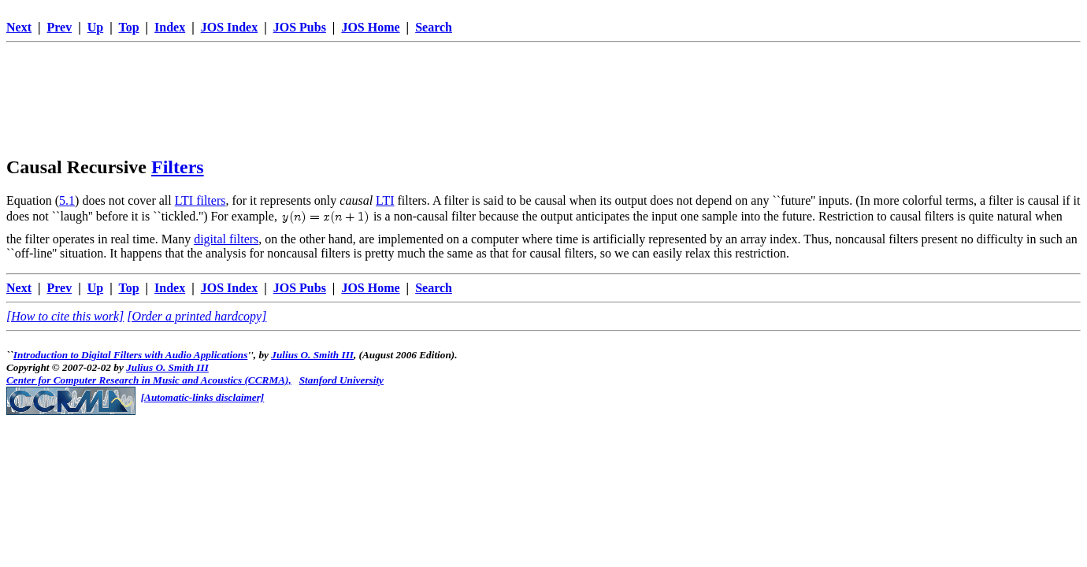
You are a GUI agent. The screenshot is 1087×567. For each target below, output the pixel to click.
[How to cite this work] (65, 316)
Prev (59, 27)
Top (128, 27)
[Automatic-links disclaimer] (203, 397)
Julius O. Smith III (312, 355)
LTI (385, 200)
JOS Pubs (299, 27)
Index (169, 27)
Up (95, 27)
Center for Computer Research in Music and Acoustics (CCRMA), (148, 380)
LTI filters (200, 200)
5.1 (67, 200)
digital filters (226, 239)
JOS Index (229, 27)
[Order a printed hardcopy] (196, 316)
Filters (177, 167)
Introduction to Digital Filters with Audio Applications (130, 355)
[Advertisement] (543, 84)
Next (19, 27)
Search (433, 27)
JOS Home (370, 27)
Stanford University (341, 380)
